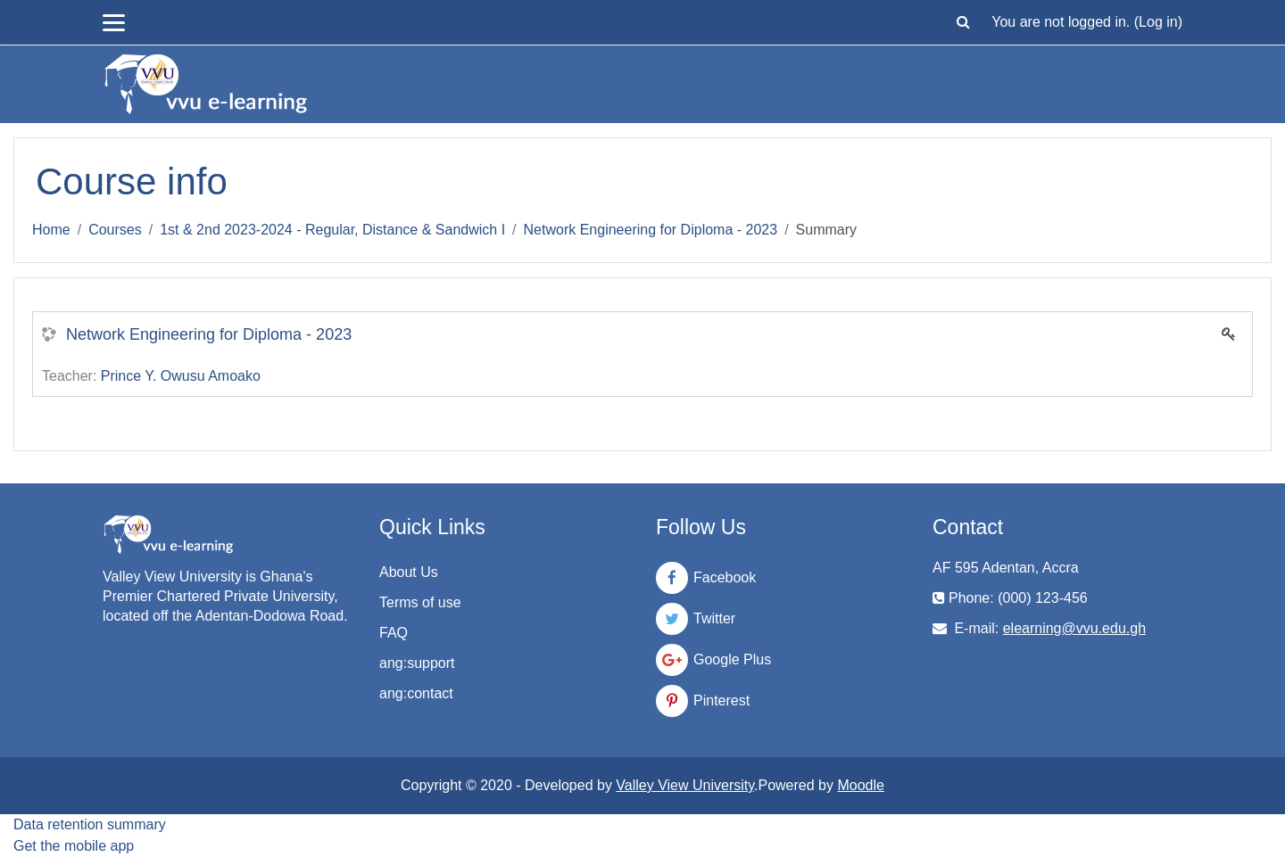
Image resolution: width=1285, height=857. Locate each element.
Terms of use (420, 602)
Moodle (860, 785)
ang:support (417, 663)
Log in (1158, 21)
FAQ (393, 632)
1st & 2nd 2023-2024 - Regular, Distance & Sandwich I (332, 229)
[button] (963, 22)
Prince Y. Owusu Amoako (181, 375)
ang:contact (416, 693)
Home (51, 229)
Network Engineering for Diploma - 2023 (651, 229)
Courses (115, 229)
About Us (408, 572)
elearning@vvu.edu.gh (1074, 628)
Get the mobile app (73, 845)
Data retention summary (89, 824)
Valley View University (685, 785)
